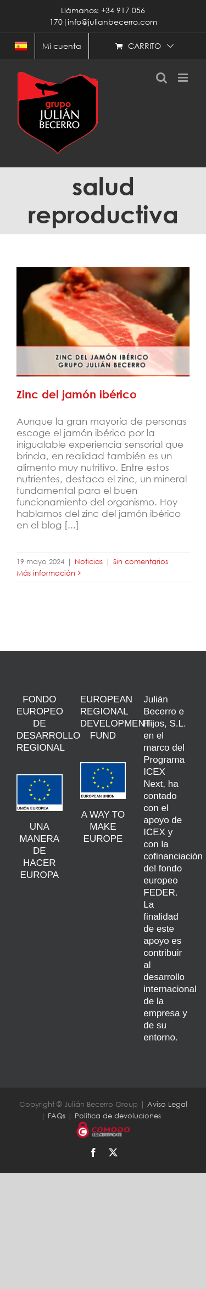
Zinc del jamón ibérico (76, 394)
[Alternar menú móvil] (184, 77)
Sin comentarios (140, 561)
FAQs (56, 1116)
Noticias (89, 561)
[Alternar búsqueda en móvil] (161, 77)
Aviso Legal (167, 1104)
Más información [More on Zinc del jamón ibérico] (45, 573)
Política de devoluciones (118, 1116)
